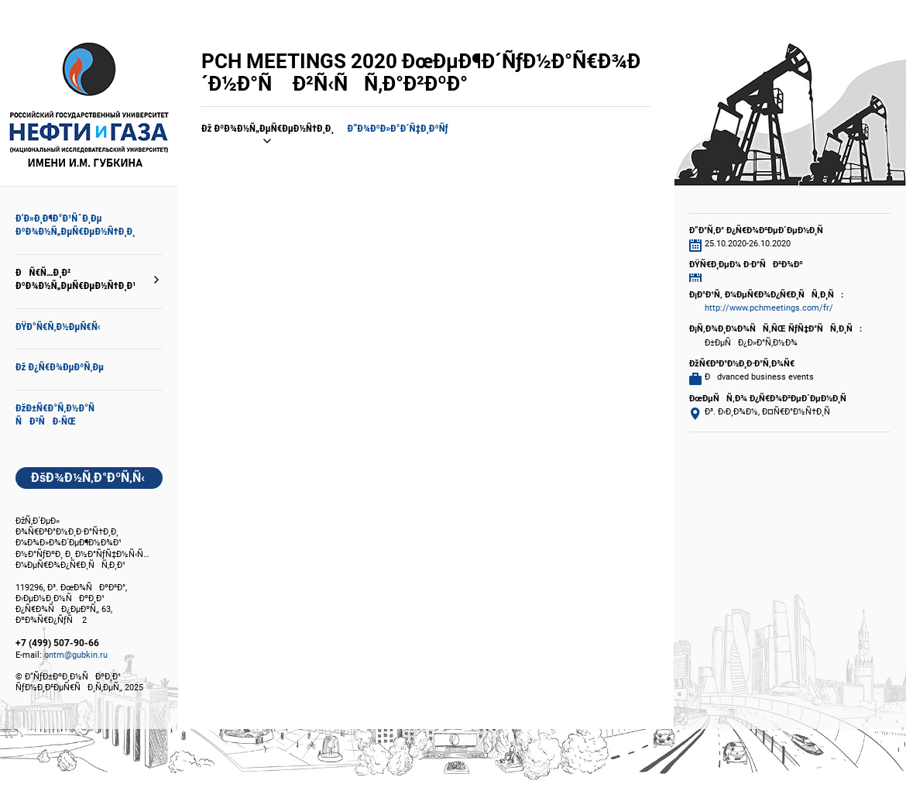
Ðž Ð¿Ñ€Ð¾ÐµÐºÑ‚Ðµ (59, 367)
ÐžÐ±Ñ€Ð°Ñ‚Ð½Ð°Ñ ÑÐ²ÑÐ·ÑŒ (58, 414)
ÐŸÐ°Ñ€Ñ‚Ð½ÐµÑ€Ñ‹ (58, 326)
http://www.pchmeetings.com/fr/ (769, 308)
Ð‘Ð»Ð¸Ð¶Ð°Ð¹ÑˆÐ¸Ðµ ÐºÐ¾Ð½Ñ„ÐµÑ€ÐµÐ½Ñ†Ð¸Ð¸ (75, 224)
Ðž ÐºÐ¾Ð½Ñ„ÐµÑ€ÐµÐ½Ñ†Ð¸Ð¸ (267, 128)
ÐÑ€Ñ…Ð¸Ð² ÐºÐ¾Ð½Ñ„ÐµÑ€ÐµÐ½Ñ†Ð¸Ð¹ (75, 279)
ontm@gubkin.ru (76, 655)
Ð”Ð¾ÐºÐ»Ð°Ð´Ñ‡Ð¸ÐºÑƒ (398, 128)
